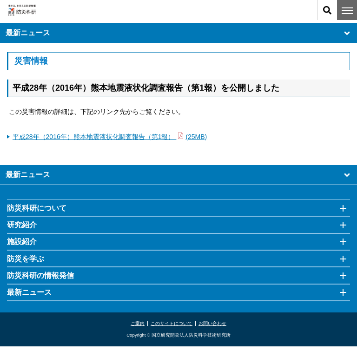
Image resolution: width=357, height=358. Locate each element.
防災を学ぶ (25, 259)
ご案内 (138, 323)
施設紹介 (22, 241)
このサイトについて (171, 323)
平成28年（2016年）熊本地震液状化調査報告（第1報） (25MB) (110, 136)
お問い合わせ (212, 323)
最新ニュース (178, 33)
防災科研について (36, 208)
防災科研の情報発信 (40, 275)
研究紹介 (22, 225)
